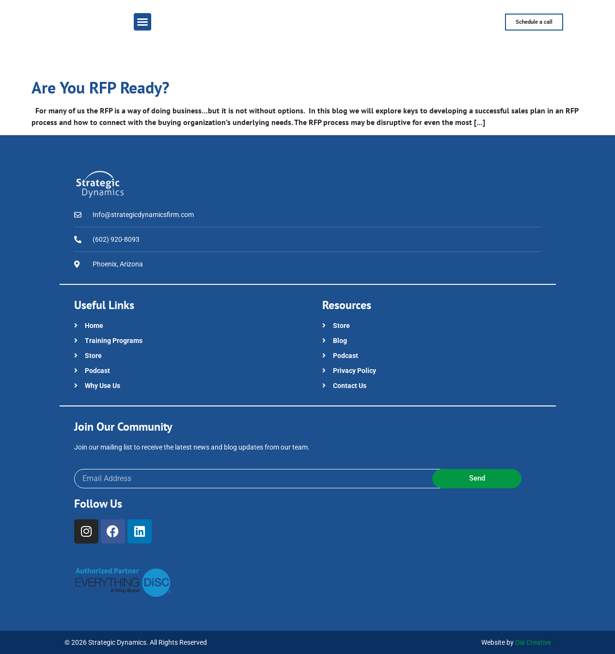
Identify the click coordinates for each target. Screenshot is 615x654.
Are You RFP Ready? (100, 87)
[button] (142, 22)
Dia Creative (533, 642)
